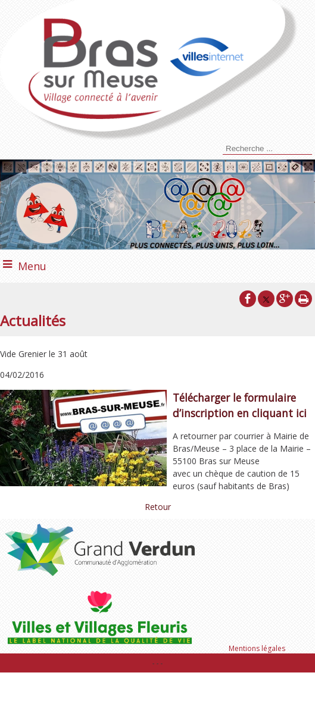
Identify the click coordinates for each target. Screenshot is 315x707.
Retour (158, 506)
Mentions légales (257, 648)
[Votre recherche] (267, 149)
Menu (32, 266)
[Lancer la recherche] (221, 150)
